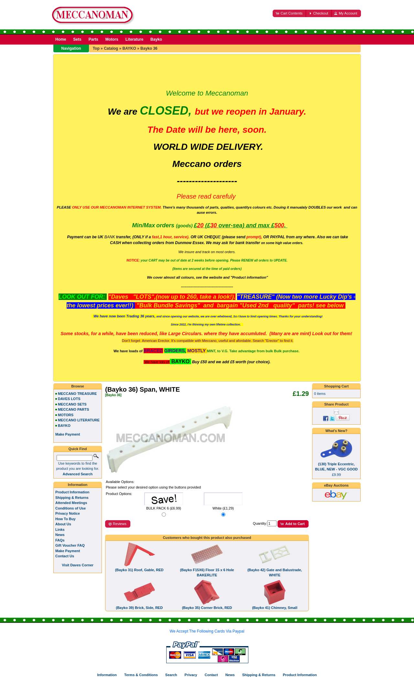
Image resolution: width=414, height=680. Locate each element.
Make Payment (67, 551)
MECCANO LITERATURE (79, 420)
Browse (77, 386)
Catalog (111, 48)
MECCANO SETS (72, 404)
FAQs (60, 540)
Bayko (156, 39)
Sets (77, 39)
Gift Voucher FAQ (70, 545)
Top (96, 48)
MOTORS (65, 415)
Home (60, 39)
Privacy (191, 675)
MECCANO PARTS (73, 409)
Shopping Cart (336, 386)
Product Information (72, 492)
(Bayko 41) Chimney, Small (274, 608)
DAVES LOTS (69, 399)
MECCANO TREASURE (77, 394)
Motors (111, 39)
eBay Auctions (336, 485)
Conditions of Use (70, 508)
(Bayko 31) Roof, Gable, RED (139, 570)
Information (78, 485)
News (60, 535)
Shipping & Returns (72, 498)
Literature (134, 39)
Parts (93, 39)
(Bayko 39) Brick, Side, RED (139, 608)
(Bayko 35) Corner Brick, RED (207, 608)
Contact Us (64, 556)
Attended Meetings (71, 503)
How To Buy (65, 519)
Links (60, 529)
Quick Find (78, 449)
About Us (63, 524)
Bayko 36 (149, 48)
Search (171, 675)
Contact (211, 675)
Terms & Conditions (141, 675)
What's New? (336, 431)
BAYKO (129, 48)
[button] (289, 13)
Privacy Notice (67, 513)
